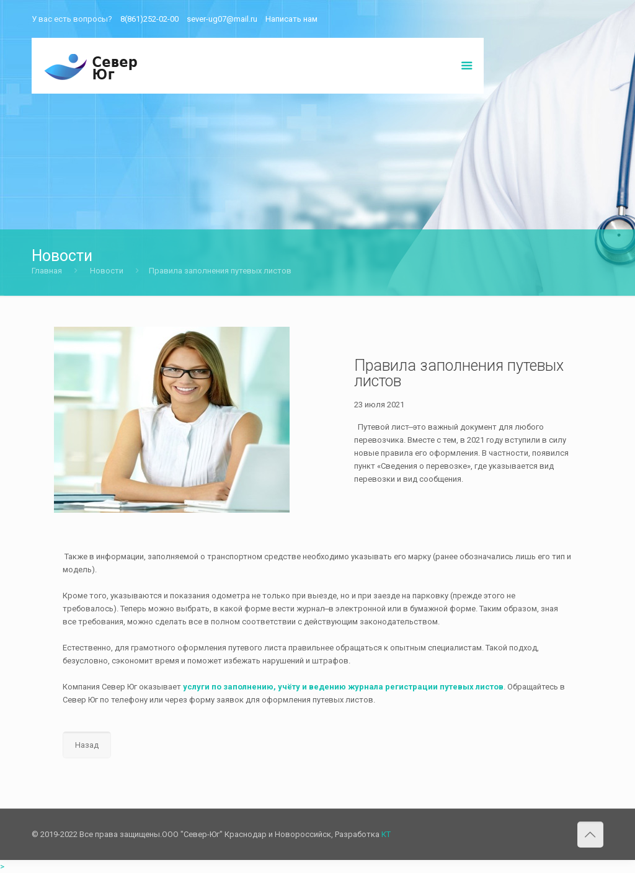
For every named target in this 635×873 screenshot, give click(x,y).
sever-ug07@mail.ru (222, 19)
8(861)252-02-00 (149, 19)
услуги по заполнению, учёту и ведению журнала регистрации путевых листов (343, 686)
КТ (386, 834)
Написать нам (291, 19)
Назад (87, 745)
